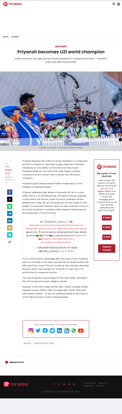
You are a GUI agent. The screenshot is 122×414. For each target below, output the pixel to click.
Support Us (88, 385)
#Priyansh (81, 228)
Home (6, 37)
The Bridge (60, 324)
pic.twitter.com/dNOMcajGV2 (56, 242)
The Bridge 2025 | (50, 391)
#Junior (53, 228)
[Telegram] (9, 213)
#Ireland (30, 228)
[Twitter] (9, 199)
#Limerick (77, 225)
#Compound (41, 228)
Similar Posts (16, 362)
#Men (60, 228)
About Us (103, 383)
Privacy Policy (89, 383)
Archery (61, 46)
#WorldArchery (66, 239)
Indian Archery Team (44, 343)
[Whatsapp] (9, 206)
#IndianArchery (49, 239)
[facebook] (9, 192)
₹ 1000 (106, 237)
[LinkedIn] (9, 220)
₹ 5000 (106, 217)
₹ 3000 (106, 227)
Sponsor (104, 188)
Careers (100, 385)
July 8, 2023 (66, 251)
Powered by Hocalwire (69, 391)
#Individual (70, 228)
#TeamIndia (80, 235)
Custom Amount (106, 248)
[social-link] (9, 242)
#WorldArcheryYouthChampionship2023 (50, 225)
